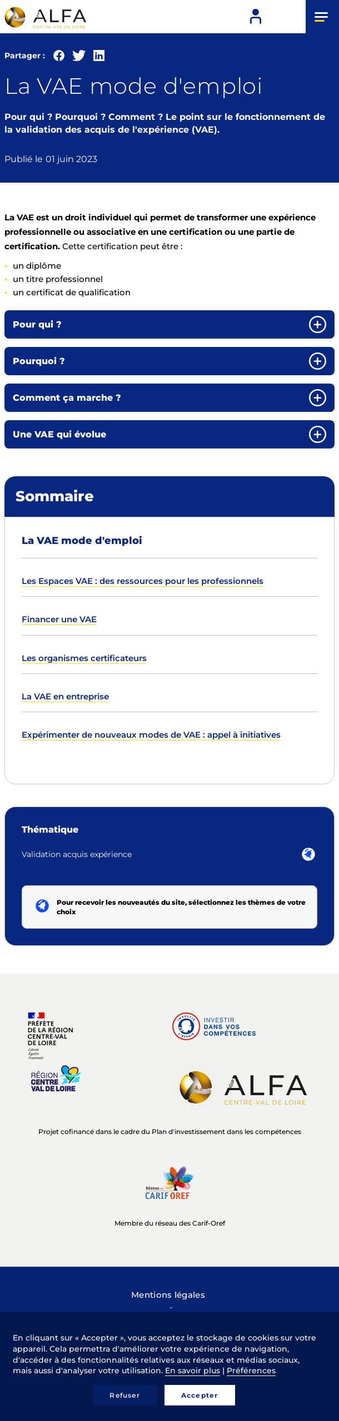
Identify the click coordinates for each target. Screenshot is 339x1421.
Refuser (124, 1395)
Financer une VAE (59, 619)
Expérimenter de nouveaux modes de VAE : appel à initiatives (151, 734)
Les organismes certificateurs (84, 658)
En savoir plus (192, 1370)
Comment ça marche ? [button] (67, 397)
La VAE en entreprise (65, 696)
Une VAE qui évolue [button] (59, 434)
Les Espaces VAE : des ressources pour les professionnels (142, 581)
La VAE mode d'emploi (82, 541)
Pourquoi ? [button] (39, 361)
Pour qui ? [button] (37, 324)
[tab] (169, 324)
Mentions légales (168, 1294)
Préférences (251, 1370)
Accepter (199, 1395)
